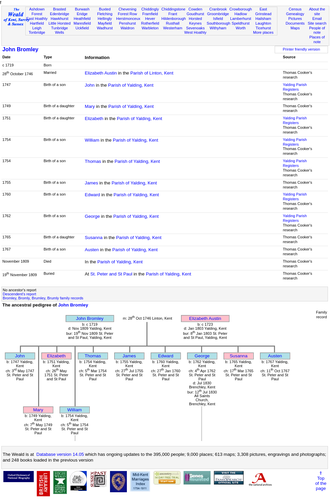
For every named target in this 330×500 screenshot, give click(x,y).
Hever (150, 19)
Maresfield (82, 23)
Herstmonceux (128, 19)
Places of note (317, 39)
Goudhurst (195, 14)
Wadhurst (105, 28)
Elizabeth (94, 118)
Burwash (82, 9)
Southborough (218, 23)
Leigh (37, 28)
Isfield (218, 19)
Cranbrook (218, 9)
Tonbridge (37, 32)
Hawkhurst (59, 19)
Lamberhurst (240, 19)
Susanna (94, 237)
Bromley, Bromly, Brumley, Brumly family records (43, 298)
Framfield (150, 14)
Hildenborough (173, 19)
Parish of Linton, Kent (151, 73)
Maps (295, 28)
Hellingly (105, 19)
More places (263, 32)
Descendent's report (19, 294)
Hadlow (241, 14)
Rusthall (173, 23)
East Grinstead (263, 11)
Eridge (82, 14)
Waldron (127, 28)
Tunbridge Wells (59, 30)
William (92, 140)
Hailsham (263, 19)
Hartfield (37, 23)
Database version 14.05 (60, 454)
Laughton (263, 23)
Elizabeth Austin (101, 73)
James (91, 182)
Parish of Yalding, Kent (130, 85)
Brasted (59, 9)
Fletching (104, 14)
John (89, 85)
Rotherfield (150, 23)
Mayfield (105, 23)
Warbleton (150, 28)
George (92, 216)
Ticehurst (263, 28)
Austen (92, 249)
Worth (240, 28)
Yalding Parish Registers (295, 87)
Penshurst (127, 23)
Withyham (218, 28)
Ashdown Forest (37, 11)
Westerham (173, 28)
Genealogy (295, 14)
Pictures (295, 19)
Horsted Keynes (195, 21)
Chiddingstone (173, 9)
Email (317, 19)
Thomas (93, 161)
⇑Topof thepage (320, 481)
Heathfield (82, 19)
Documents (295, 23)
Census (295, 9)
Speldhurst (241, 23)
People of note (317, 30)
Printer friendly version (301, 49)
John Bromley (20, 49)
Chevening (127, 9)
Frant (172, 14)
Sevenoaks (195, 28)
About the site (317, 11)
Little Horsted (60, 23)
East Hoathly (37, 19)
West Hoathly (195, 32)
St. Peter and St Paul (111, 273)
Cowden (195, 9)
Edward (92, 194)
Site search (317, 23)
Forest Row (127, 14)
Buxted (105, 9)
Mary (90, 106)
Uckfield (82, 28)
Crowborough (240, 9)
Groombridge (218, 14)
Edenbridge (59, 14)
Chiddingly (150, 9)
